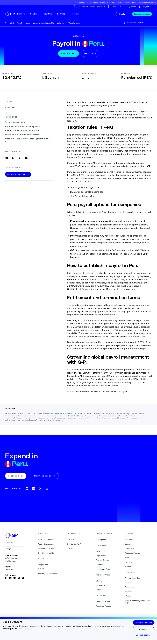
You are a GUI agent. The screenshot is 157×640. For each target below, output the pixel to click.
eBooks (128, 597)
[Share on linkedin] (6, 158)
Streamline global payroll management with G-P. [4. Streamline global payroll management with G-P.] (28, 140)
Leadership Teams (103, 570)
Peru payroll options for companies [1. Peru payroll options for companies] (22, 127)
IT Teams (100, 565)
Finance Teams (102, 561)
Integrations (43, 565)
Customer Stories (103, 602)
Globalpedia (101, 540)
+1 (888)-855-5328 (13, 559)
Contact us (9, 570)
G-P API (41, 570)
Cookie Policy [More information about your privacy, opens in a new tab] (23, 629)
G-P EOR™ (71, 540)
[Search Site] (132, 7)
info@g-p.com (10, 562)
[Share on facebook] (13, 158)
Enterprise (100, 590)
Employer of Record (46, 540)
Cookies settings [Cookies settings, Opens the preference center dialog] (144, 635)
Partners (65, 14)
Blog (127, 583)
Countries (52, 14)
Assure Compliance (46, 545)
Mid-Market (100, 586)
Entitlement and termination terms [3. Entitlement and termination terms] (22, 135)
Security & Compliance (47, 574)
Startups (99, 581)
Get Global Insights (46, 554)
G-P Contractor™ (74, 545)
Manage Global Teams (47, 549)
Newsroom (129, 558)
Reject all (143, 629)
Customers (129, 549)
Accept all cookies (143, 622)
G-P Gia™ (71, 549)
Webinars (128, 592)
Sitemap (128, 567)
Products (25, 14)
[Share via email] (26, 158)
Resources (79, 14)
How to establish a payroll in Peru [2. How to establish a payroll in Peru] (22, 131)
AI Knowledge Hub (132, 579)
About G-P (129, 540)
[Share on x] (19, 158)
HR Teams (100, 552)
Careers (128, 545)
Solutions (38, 14)
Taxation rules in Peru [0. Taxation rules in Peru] (16, 123)
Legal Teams (101, 556)
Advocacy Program (103, 607)
